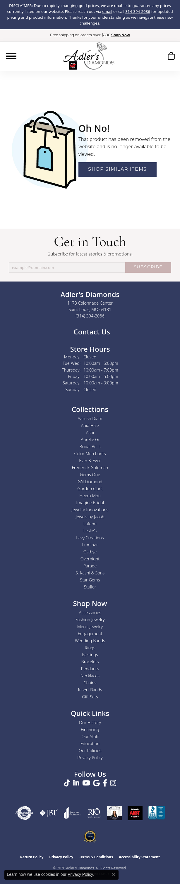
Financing (90, 729)
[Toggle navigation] (11, 56)
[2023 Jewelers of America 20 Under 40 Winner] (114, 813)
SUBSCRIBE (148, 267)
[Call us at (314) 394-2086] (90, 316)
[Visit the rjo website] (94, 813)
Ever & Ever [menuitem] (90, 460)
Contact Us (91, 331)
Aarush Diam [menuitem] (90, 418)
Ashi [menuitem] (90, 432)
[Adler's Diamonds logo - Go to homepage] (88, 55)
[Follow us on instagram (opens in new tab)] (113, 783)
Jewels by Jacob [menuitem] (90, 516)
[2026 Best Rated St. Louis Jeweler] (90, 836)
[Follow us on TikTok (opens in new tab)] (67, 783)
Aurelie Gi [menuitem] (90, 439)
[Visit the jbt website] (48, 813)
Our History (90, 722)
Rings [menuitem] (90, 647)
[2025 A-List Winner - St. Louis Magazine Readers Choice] (135, 813)
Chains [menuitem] (90, 683)
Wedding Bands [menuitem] (90, 640)
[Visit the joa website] (72, 813)
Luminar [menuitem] (90, 545)
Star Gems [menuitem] (90, 580)
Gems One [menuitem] (90, 474)
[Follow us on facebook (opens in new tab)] (105, 783)
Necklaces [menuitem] (90, 675)
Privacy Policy (90, 757)
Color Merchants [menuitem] (90, 453)
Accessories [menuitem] (90, 612)
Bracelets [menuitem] (90, 661)
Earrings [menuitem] (90, 654)
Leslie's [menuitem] (90, 530)
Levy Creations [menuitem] (90, 538)
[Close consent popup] (114, 874)
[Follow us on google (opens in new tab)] (96, 783)
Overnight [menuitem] (90, 559)
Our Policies (90, 750)
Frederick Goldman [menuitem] (90, 467)
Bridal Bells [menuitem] (90, 446)
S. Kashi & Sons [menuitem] (90, 573)
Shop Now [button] (120, 35)
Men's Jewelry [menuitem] (90, 626)
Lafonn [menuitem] (90, 523)
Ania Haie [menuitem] (90, 425)
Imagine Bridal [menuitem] (90, 502)
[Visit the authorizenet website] (24, 813)
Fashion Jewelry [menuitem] (90, 619)
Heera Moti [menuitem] (89, 495)
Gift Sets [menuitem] (90, 697)
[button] (171, 57)
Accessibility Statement (139, 856)
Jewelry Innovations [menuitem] (90, 509)
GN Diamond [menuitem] (90, 481)
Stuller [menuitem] (90, 587)
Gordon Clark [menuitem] (90, 488)
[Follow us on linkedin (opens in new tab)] (76, 783)
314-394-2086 (137, 11)
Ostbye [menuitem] (90, 552)
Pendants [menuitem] (90, 668)
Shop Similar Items (117, 169)
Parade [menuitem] (90, 566)
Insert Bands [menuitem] (90, 690)
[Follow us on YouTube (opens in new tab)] (86, 783)
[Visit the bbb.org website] (156, 813)
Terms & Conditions (96, 856)
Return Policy (32, 856)
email (107, 11)
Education (90, 743)
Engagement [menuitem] (90, 633)
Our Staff (89, 736)
